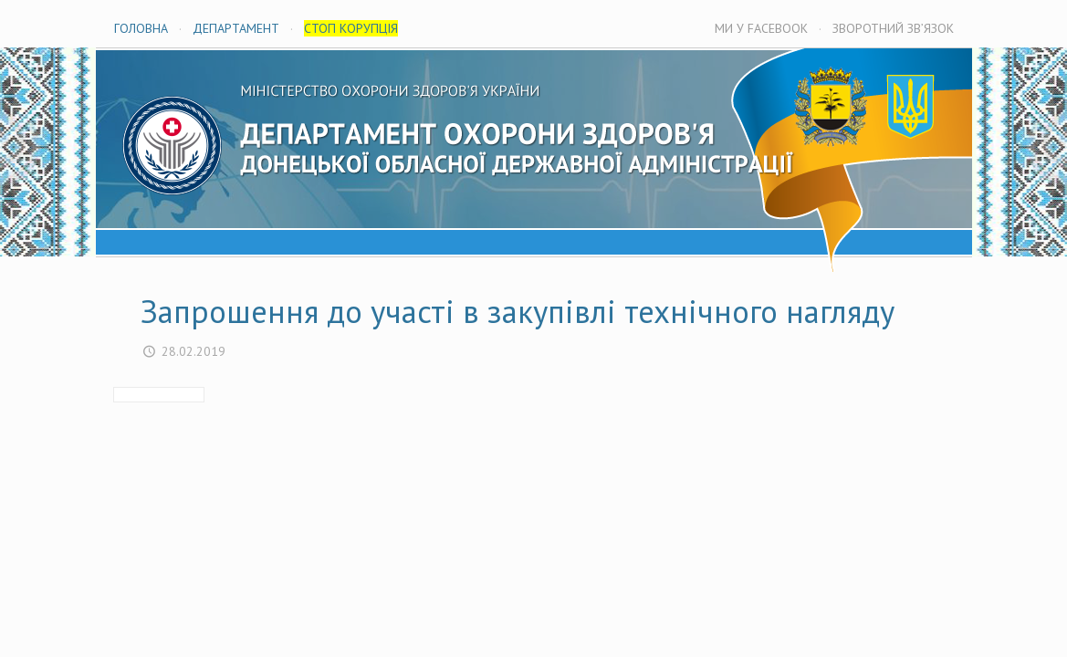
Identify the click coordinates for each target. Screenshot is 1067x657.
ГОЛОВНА (141, 28)
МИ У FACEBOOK (761, 28)
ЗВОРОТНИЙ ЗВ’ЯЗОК (893, 28)
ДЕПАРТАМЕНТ (236, 28)
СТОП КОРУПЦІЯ (351, 28)
